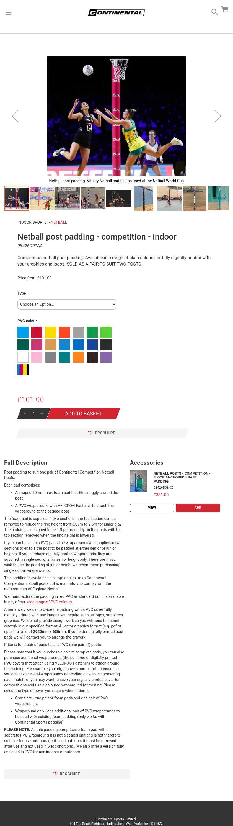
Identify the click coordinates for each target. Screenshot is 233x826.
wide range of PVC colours (49, 602)
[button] (15, 116)
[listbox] (66, 304)
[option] (23, 332)
